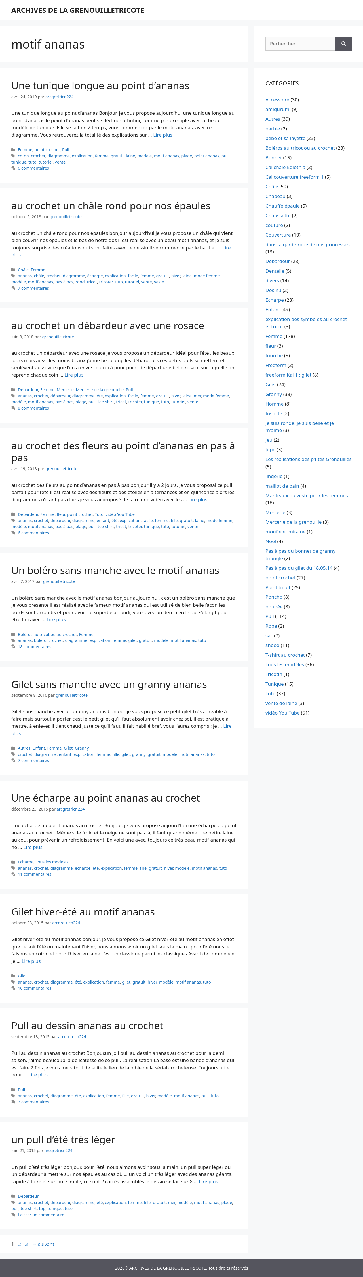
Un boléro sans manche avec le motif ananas (115, 570)
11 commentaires (34, 874)
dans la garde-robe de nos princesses (307, 244)
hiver (175, 275)
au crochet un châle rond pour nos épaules (110, 205)
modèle (144, 155)
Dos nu (273, 290)
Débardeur (28, 389)
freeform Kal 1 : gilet (288, 375)
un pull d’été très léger (63, 1139)
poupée (274, 606)
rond (80, 282)
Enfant (39, 748)
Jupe (270, 449)
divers (272, 280)
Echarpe (25, 862)
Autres (24, 748)
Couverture (278, 234)
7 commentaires (33, 288)
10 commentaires (34, 988)
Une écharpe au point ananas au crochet (105, 797)
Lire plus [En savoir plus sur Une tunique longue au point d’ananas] (162, 135)
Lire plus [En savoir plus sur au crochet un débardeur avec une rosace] (73, 375)
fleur (61, 514)
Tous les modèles (52, 862)
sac (269, 635)
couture (274, 225)
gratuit (117, 155)
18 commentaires (34, 646)
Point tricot (277, 587)
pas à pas (64, 282)
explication (82, 155)
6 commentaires (33, 168)
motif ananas (166, 155)
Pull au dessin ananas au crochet (87, 1025)
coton (23, 155)
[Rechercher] (343, 44)
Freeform (275, 365)
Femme (25, 149)
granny (138, 754)
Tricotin (273, 674)
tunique (18, 162)
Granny (82, 748)
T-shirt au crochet (285, 655)
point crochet (47, 149)
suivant (43, 1244)
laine (130, 155)
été (100, 395)
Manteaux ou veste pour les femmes (306, 495)
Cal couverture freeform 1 (294, 177)
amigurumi (278, 109)
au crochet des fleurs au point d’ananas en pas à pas (123, 451)
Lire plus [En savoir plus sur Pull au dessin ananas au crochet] (38, 1074)
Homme (274, 403)
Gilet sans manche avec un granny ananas (109, 684)
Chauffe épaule (282, 206)
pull (225, 155)
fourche (274, 355)
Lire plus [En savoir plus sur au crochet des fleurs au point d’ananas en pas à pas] (197, 499)
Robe (271, 626)
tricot (92, 282)
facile (133, 275)
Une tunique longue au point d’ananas (100, 85)
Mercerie (65, 389)
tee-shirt (106, 401)
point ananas (206, 155)
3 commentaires (33, 1102)
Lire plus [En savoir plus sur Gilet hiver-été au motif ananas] (31, 961)
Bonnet (273, 157)
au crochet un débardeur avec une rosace (107, 325)
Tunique (274, 684)
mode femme (207, 275)
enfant (103, 520)
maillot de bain (282, 486)
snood (272, 645)
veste (159, 282)
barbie (272, 128)
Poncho (273, 597)
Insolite (273, 413)
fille (174, 520)
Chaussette (278, 215)
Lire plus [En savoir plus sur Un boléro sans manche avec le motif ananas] (56, 619)
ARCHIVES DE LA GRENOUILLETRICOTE (77, 10)
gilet (132, 640)
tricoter (106, 282)
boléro (40, 640)
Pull (65, 149)
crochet (38, 155)
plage (186, 155)
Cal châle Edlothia (285, 167)
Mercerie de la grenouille (100, 389)
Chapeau (275, 196)
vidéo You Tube (120, 514)
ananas (25, 275)
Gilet (68, 748)
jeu (268, 440)
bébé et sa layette (285, 138)
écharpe (95, 275)
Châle (23, 269)
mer (197, 395)
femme (102, 155)
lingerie (273, 476)
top (42, 1208)
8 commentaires (33, 408)
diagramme (58, 155)
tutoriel (46, 162)
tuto (32, 162)
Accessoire (277, 99)
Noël (270, 541)
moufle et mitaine (285, 531)
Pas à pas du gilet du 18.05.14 (299, 568)
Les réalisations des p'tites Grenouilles (308, 459)
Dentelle (274, 271)
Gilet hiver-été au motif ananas (83, 911)
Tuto (99, 514)
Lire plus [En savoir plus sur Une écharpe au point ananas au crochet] (32, 847)
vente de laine (281, 703)
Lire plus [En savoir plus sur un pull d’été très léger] (208, 1181)
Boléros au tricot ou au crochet (47, 634)
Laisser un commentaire (41, 1214)
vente (60, 162)
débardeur (60, 395)
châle (39, 275)
